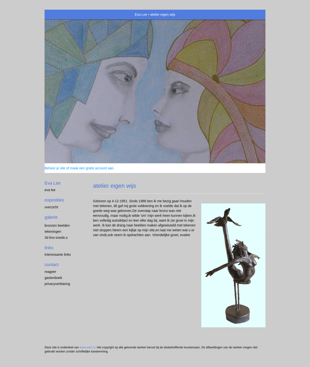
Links (49, 247)
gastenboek (53, 278)
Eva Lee (141, 14)
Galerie (51, 217)
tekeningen (53, 231)
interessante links (58, 254)
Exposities (54, 200)
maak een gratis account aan (92, 168)
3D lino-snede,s (56, 238)
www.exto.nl (87, 347)
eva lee (50, 190)
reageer (50, 272)
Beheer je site (55, 168)
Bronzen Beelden (57, 225)
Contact (52, 264)
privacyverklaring (57, 284)
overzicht (51, 207)
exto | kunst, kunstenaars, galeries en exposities (58, 14)
